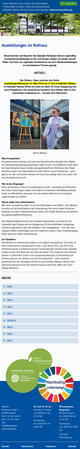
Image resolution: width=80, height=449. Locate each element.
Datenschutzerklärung (61, 10)
